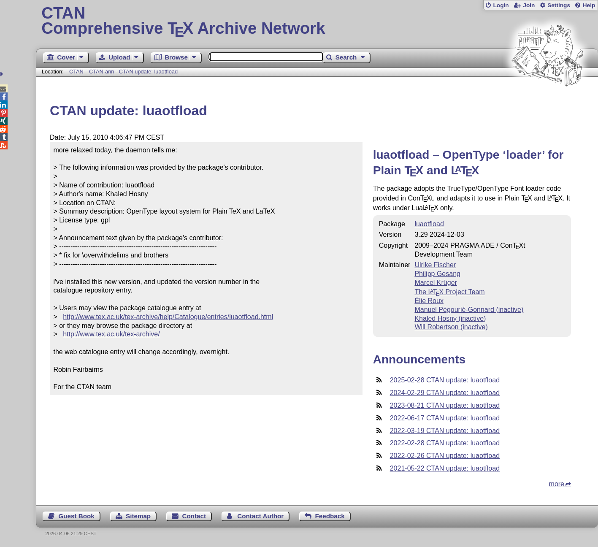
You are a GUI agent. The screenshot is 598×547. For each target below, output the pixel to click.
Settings (558, 5)
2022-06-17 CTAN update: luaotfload (445, 418)
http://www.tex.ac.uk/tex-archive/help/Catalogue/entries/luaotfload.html (168, 316)
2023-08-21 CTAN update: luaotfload (445, 405)
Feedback (330, 516)
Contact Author (260, 516)
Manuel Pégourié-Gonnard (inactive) (468, 309)
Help (589, 5)
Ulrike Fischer (435, 264)
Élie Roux (428, 300)
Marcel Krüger (435, 282)
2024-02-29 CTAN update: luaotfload (445, 392)
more (556, 483)
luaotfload (429, 223)
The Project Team (449, 291)
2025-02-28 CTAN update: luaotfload (445, 380)
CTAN (76, 71)
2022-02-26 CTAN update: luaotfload (445, 455)
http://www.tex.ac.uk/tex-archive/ (111, 334)
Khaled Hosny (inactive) (450, 318)
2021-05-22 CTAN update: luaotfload (445, 468)
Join (529, 5)
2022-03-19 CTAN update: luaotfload (445, 430)
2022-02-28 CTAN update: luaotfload (445, 443)
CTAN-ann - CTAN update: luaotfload (133, 71)
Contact (194, 516)
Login (501, 5)
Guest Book (77, 516)
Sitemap (138, 516)
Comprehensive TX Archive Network (316, 21)
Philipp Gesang (437, 273)
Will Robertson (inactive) (450, 326)
